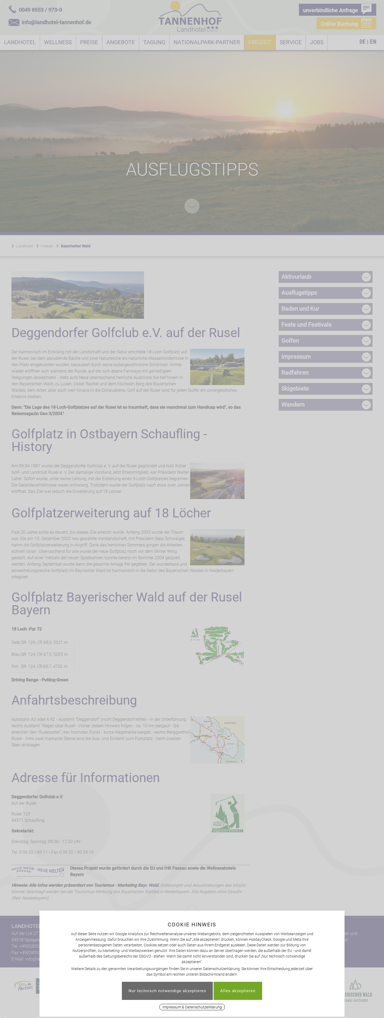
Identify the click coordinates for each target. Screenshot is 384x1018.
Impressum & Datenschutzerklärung (192, 1007)
